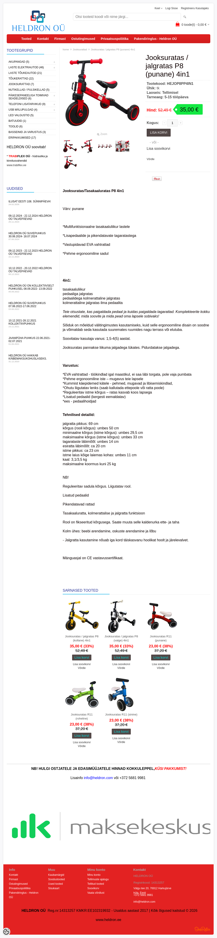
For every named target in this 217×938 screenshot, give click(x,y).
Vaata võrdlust (95, 892)
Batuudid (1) (17, 120)
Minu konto (94, 874)
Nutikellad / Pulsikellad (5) (29, 89)
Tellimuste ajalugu (98, 879)
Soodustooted (56, 879)
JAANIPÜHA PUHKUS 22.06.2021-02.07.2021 (31, 340)
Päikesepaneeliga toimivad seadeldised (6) (28, 97)
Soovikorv (93, 888)
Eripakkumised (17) (22, 137)
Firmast (60, 39)
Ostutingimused (83, 39)
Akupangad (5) (19, 61)
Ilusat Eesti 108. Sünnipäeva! (31, 203)
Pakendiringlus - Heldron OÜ (155, 39)
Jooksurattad (80, 49)
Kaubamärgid (56, 874)
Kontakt (43, 39)
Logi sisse (171, 8)
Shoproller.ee (202, 929)
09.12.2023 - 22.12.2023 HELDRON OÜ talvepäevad (31, 253)
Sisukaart (53, 888)
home (66, 49)
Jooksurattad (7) (21, 84)
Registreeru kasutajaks (195, 8)
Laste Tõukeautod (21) (25, 73)
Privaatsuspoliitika (115, 39)
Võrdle (151, 159)
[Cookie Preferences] (6, 932)
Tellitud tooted (95, 883)
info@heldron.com (144, 901)
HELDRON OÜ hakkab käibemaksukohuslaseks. (31, 358)
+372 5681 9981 (143, 895)
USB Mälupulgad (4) (23, 109)
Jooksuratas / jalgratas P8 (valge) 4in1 (121, 638)
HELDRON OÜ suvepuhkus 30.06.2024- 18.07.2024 (31, 236)
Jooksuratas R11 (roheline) (82, 716)
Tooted (26, 39)
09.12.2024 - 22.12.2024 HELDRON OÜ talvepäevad (31, 218)
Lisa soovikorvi (158, 148)
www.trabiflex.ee (16, 165)
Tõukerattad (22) (21, 78)
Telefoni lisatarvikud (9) (27, 104)
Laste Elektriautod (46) (26, 67)
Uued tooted (55, 883)
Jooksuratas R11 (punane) (161, 638)
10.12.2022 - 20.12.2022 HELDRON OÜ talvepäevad (31, 271)
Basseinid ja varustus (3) (27, 132)
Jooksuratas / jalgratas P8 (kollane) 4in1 (82, 638)
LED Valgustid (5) (21, 115)
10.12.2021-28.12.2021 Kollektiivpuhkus (31, 323)
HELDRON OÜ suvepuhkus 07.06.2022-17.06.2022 (31, 306)
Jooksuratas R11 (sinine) (121, 714)
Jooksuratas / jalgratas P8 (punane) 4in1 (113, 49)
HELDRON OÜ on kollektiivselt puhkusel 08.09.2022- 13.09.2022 (31, 288)
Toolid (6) (15, 126)
